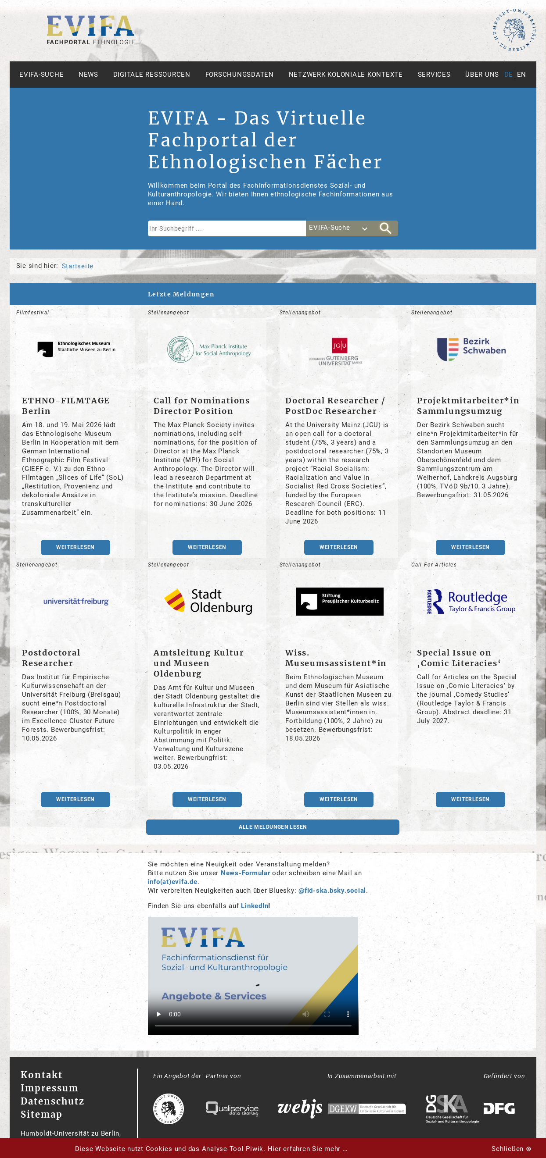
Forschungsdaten (239, 74)
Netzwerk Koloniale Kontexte (346, 74)
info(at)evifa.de (173, 882)
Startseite (78, 266)
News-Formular (245, 873)
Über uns (482, 74)
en (522, 74)
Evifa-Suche (41, 74)
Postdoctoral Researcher (51, 658)
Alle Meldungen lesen (273, 827)
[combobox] (340, 228)
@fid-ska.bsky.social (332, 890)
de (509, 74)
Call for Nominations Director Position (202, 406)
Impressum (50, 1088)
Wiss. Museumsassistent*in (336, 658)
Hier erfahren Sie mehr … (308, 1149)
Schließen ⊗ (512, 1149)
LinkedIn (254, 906)
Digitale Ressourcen (151, 74)
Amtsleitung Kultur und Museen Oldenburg (199, 663)
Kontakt (42, 1074)
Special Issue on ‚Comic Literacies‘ (459, 658)
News (88, 74)
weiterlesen (75, 547)
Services (434, 74)
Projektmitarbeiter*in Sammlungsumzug (468, 406)
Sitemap (42, 1114)
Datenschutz (53, 1101)
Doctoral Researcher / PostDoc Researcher (335, 406)
